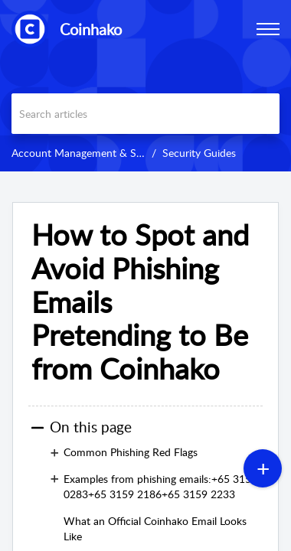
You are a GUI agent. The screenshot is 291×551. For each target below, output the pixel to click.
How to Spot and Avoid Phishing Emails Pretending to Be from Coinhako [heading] (140, 302)
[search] (145, 113)
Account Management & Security (89, 152)
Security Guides (199, 152)
